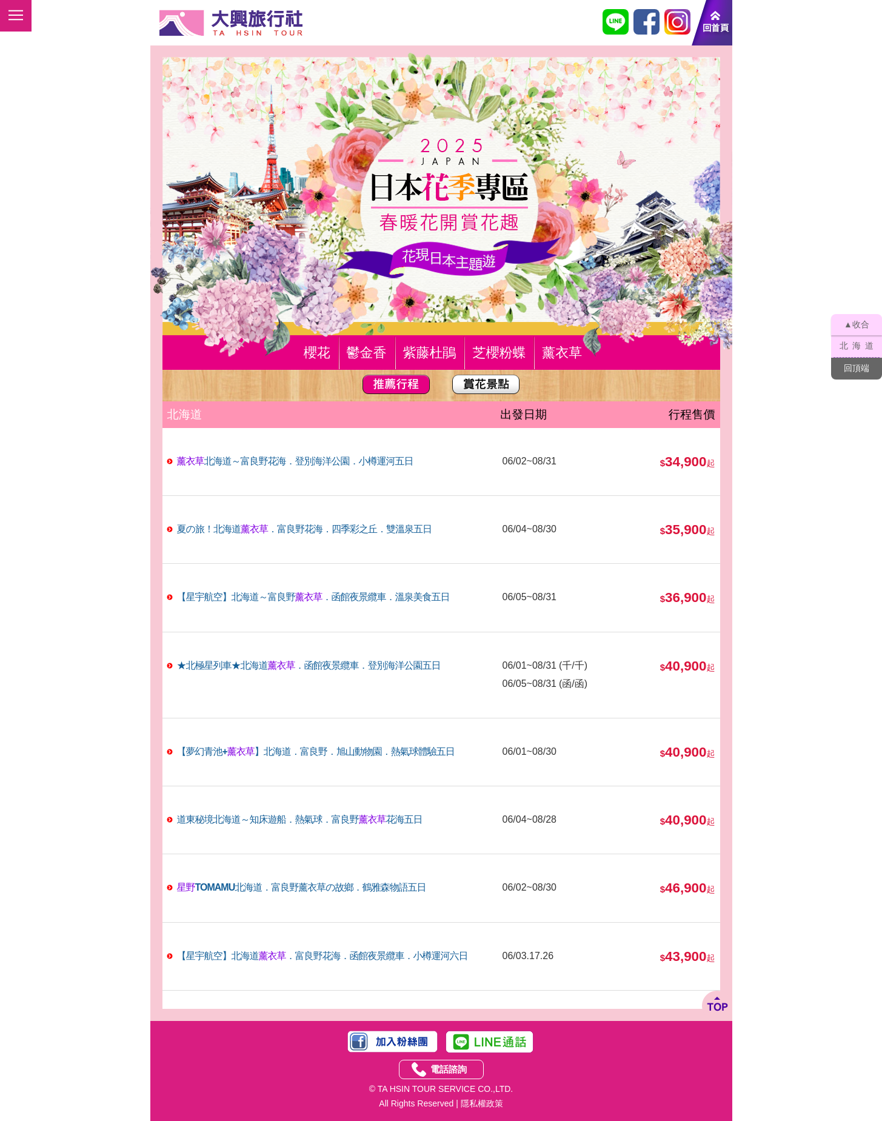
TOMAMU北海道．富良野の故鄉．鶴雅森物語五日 (301, 887)
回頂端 (856, 368)
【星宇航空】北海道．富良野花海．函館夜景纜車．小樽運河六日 (322, 956)
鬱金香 (367, 352)
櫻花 (317, 352)
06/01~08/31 (529, 665)
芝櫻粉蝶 (499, 352)
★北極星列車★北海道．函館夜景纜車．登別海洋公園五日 (309, 665)
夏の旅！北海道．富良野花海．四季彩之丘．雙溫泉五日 (304, 529)
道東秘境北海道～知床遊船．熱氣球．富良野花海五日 (300, 819)
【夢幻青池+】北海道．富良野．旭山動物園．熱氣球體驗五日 (316, 751)
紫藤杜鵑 (429, 352)
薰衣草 (562, 352)
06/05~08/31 (529, 683)
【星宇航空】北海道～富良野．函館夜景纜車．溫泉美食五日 (313, 597)
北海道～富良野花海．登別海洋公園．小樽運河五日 (295, 461)
